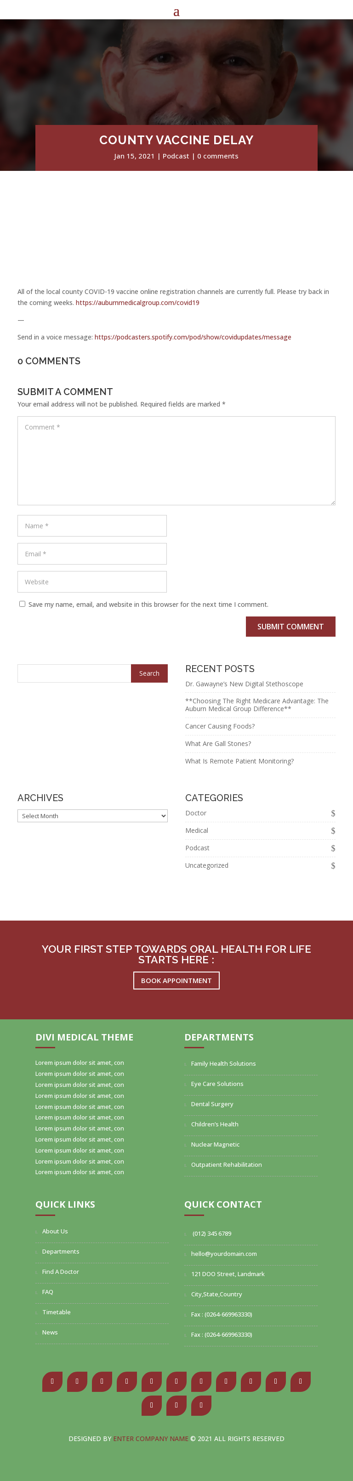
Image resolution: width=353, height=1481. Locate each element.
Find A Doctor (60, 1271)
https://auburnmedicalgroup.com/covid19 (137, 302)
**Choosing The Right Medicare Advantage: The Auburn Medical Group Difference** (257, 704)
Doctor (195, 812)
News (50, 1332)
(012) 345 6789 (211, 1233)
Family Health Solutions (223, 1063)
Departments (61, 1251)
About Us (55, 1231)
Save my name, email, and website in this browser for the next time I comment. (148, 604)
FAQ (47, 1292)
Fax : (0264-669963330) (221, 1314)
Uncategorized (206, 865)
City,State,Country (216, 1294)
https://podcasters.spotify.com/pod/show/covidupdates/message (193, 337)
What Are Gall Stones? (218, 743)
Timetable (56, 1312)
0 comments (218, 155)
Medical (196, 830)
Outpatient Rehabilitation (226, 1164)
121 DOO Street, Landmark (228, 1274)
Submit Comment (290, 627)
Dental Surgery (212, 1104)
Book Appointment (176, 980)
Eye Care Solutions (217, 1084)
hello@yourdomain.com (224, 1253)
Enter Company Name (151, 1438)
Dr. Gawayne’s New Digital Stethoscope (244, 683)
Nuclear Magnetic (215, 1144)
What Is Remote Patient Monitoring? (239, 761)
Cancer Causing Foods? (220, 726)
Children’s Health (215, 1124)
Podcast (176, 155)
